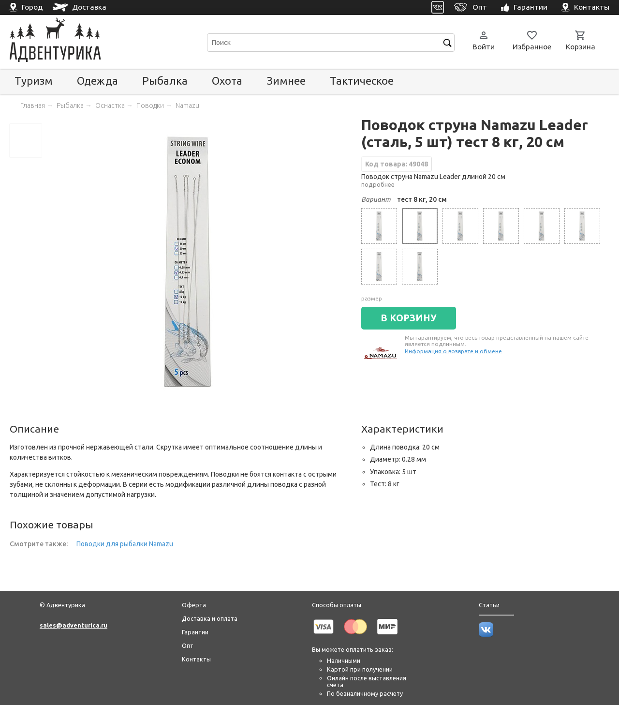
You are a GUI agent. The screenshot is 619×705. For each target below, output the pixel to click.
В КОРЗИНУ (409, 318)
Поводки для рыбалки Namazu (124, 544)
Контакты (196, 659)
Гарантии (195, 632)
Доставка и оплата (209, 618)
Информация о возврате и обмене (453, 351)
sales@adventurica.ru (73, 625)
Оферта (194, 604)
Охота (227, 81)
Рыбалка (165, 81)
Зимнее (286, 81)
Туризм (34, 81)
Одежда (97, 81)
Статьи (489, 604)
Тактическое (362, 81)
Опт (187, 645)
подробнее (378, 184)
